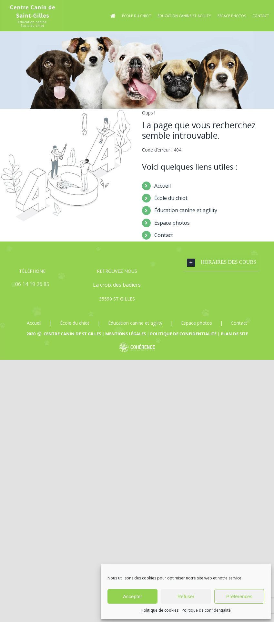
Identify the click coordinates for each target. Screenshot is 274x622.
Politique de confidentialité (206, 610)
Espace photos (172, 222)
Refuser (186, 596)
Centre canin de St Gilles (72, 334)
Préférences (239, 596)
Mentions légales (125, 334)
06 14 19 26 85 (32, 284)
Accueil (162, 185)
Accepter (132, 596)
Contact (163, 235)
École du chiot (171, 198)
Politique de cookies (159, 610)
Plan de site (234, 334)
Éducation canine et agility (185, 210)
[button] (221, 262)
